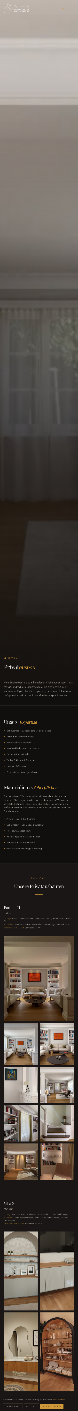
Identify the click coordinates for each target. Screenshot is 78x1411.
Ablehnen (31, 1406)
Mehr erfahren (59, 1399)
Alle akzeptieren (52, 1406)
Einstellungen (13, 1406)
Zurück (68, 8)
